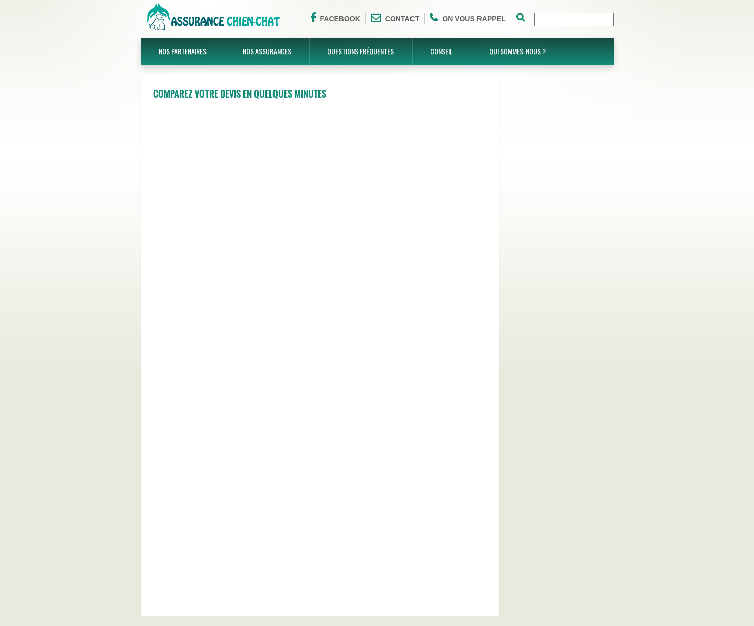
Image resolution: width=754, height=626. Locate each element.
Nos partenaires (183, 51)
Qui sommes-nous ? (517, 51)
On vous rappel (467, 18)
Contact (395, 18)
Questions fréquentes (360, 51)
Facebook (335, 18)
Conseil (441, 51)
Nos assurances (267, 51)
